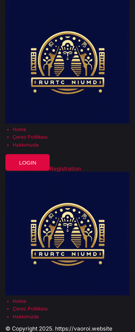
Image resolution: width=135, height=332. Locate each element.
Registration (65, 168)
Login (27, 163)
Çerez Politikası (30, 137)
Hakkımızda (26, 145)
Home (19, 129)
